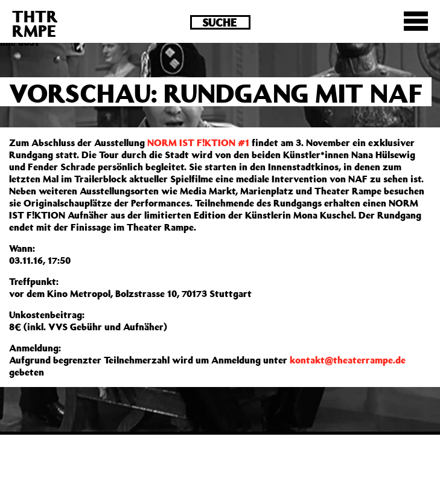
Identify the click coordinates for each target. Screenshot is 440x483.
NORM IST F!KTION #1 (198, 142)
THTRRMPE (35, 23)
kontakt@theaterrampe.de (348, 360)
